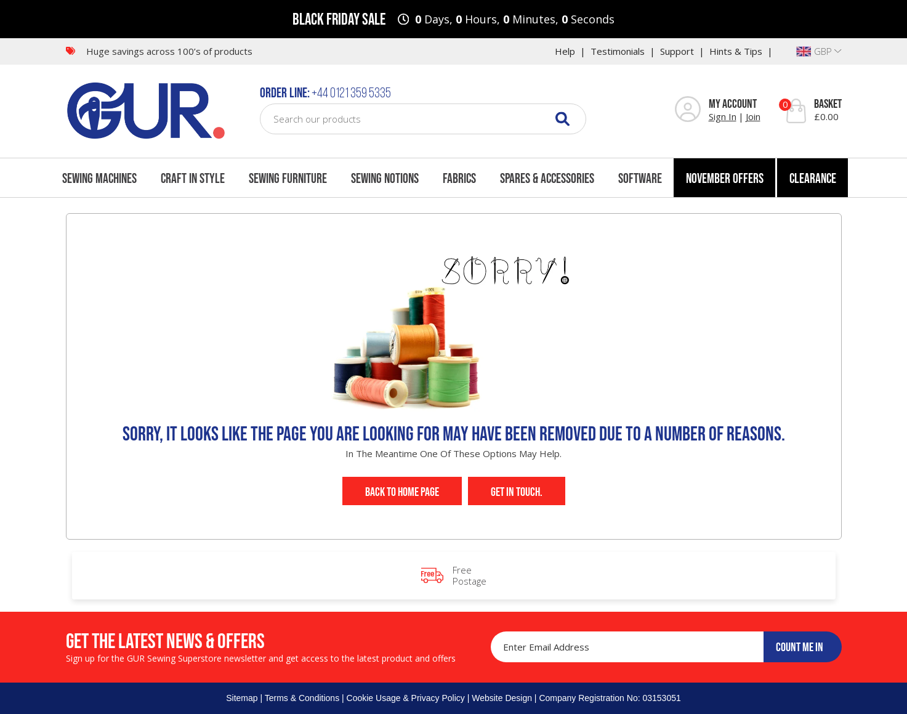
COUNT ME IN (799, 647)
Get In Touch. (516, 491)
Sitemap (241, 698)
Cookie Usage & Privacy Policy (406, 698)
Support (677, 51)
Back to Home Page (402, 491)
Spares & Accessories (547, 178)
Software (640, 178)
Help (565, 51)
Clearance (812, 178)
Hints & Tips (735, 51)
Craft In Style (193, 178)
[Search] (562, 119)
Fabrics (459, 178)
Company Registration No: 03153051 (609, 698)
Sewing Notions (385, 178)
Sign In (722, 116)
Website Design (502, 698)
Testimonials (618, 51)
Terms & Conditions (302, 698)
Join (753, 116)
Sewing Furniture (288, 178)
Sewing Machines (99, 178)
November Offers (725, 178)
